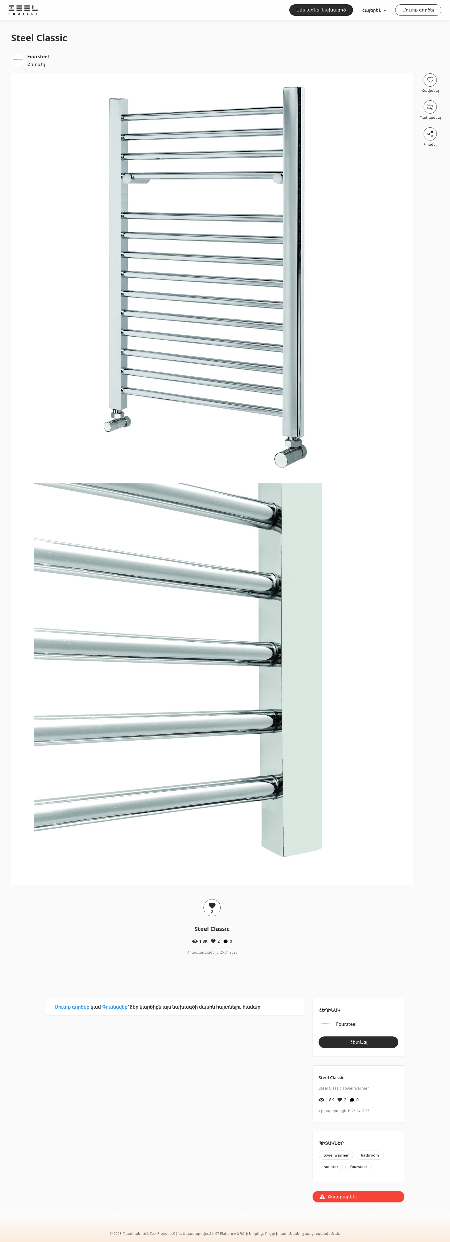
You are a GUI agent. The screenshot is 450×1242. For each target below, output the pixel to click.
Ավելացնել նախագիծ (321, 10)
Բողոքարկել (342, 1197)
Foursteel (38, 56)
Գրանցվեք (114, 1007)
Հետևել (36, 64)
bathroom (370, 1155)
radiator (330, 1166)
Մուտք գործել (418, 10)
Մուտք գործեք (72, 1007)
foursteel (358, 1166)
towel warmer (336, 1155)
